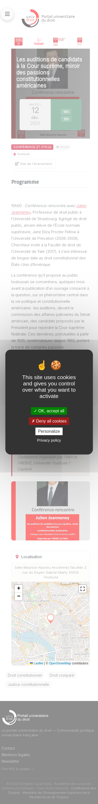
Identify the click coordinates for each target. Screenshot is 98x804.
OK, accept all (49, 411)
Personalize (49, 431)
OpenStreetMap (60, 663)
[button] (18, 589)
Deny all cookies (49, 421)
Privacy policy (49, 440)
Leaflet (36, 663)
